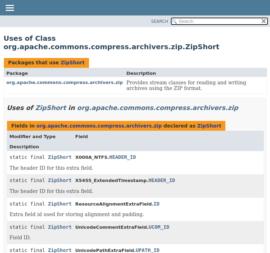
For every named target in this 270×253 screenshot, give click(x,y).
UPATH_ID (147, 250)
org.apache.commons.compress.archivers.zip (64, 82)
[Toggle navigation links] (9, 8)
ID (157, 204)
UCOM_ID (159, 227)
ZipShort (72, 62)
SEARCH (159, 21)
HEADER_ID (122, 157)
